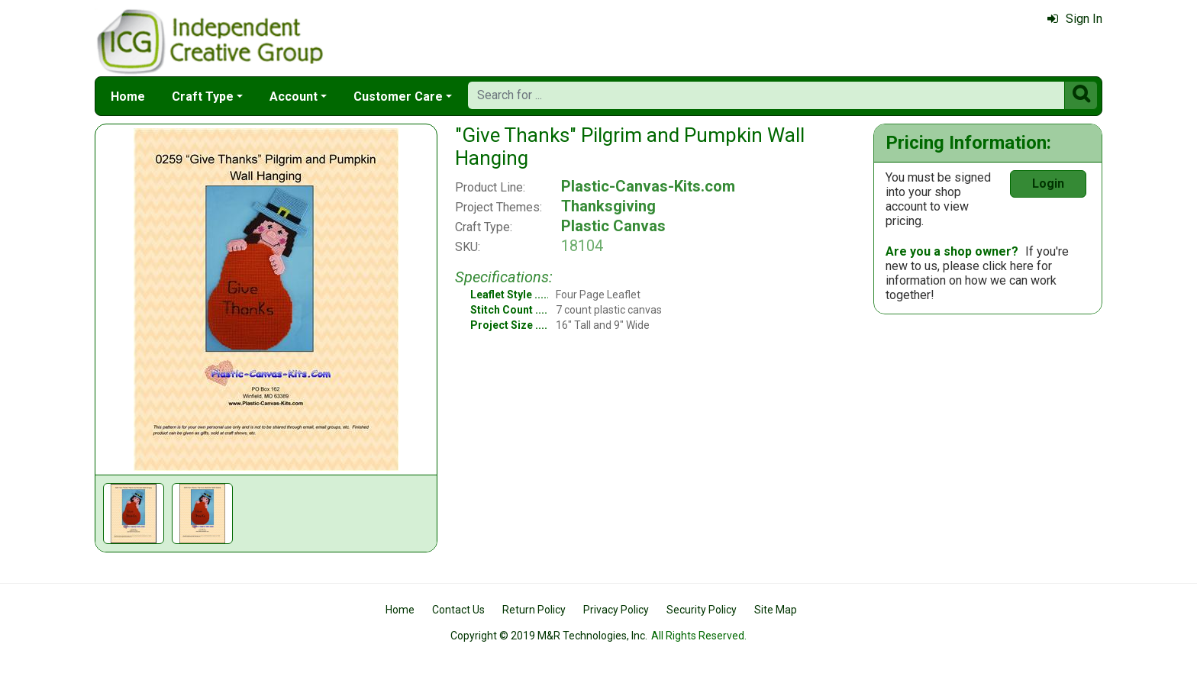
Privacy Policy (616, 610)
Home (128, 96)
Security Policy (701, 610)
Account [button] (293, 96)
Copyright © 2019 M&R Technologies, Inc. (548, 636)
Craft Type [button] (203, 96)
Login (1048, 183)
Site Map (775, 610)
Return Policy (534, 610)
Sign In (1074, 18)
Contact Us (458, 610)
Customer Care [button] (398, 96)
